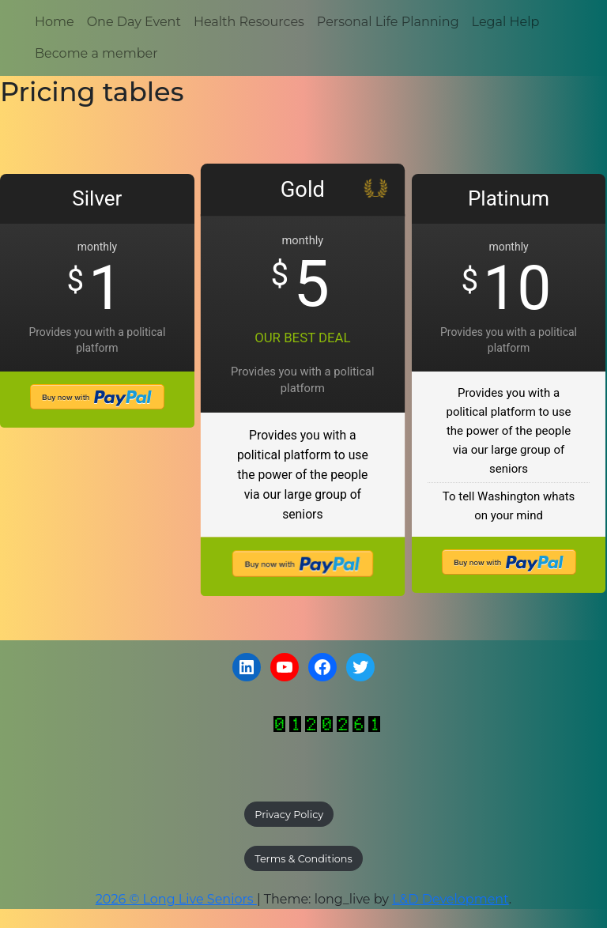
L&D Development (450, 899)
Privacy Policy (288, 814)
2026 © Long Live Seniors (176, 899)
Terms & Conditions (303, 859)
